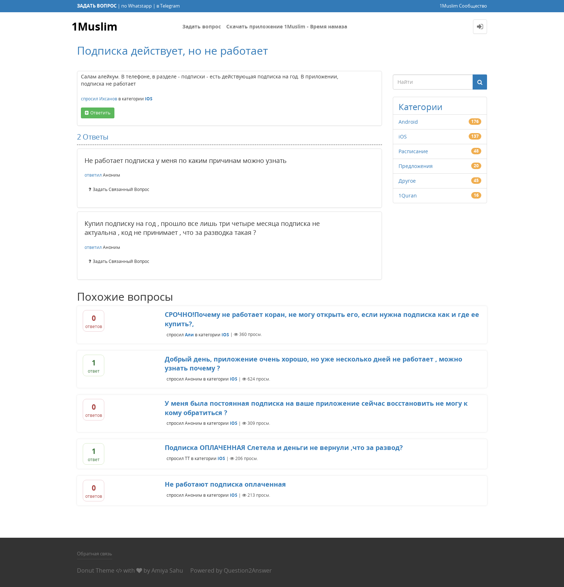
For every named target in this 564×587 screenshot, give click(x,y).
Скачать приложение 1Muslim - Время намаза (286, 26)
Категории (420, 107)
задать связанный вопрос (121, 189)
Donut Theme (95, 570)
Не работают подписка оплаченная (225, 484)
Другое (407, 180)
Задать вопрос (201, 26)
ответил (93, 175)
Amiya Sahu (167, 570)
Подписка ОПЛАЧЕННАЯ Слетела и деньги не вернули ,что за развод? (284, 447)
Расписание (413, 151)
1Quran (408, 195)
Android (408, 121)
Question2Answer (248, 570)
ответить (100, 113)
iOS (149, 99)
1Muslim (94, 26)
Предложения (416, 166)
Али (189, 334)
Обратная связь (94, 553)
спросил (89, 99)
